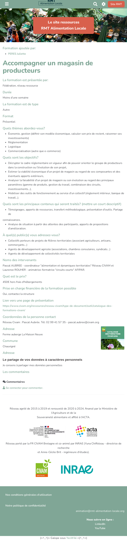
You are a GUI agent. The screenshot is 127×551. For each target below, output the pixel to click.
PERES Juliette (17, 54)
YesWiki (71, 538)
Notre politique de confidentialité (25, 505)
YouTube (100, 528)
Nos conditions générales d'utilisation (28, 495)
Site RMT (116, 4)
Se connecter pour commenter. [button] (23, 388)
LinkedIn (100, 524)
